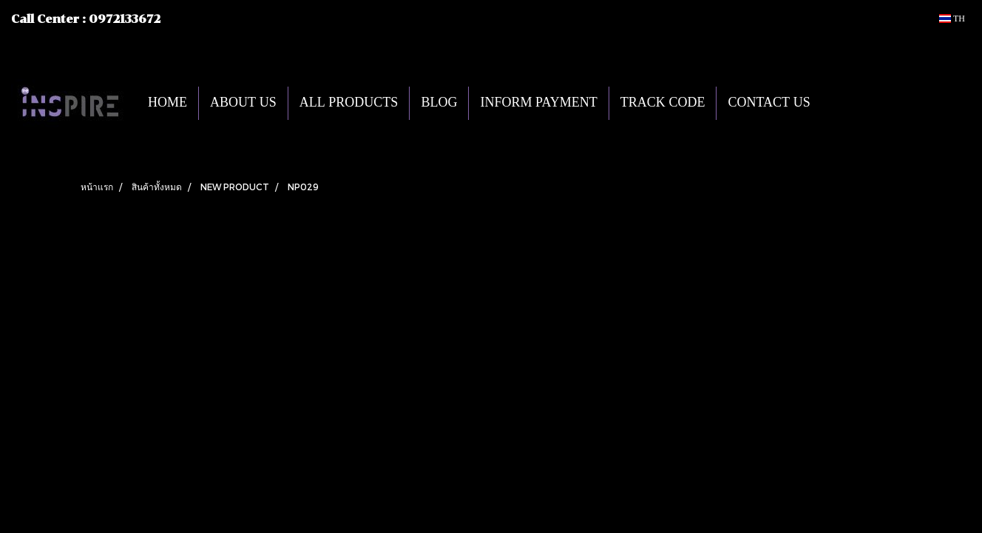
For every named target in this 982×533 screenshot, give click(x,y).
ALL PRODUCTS (349, 103)
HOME (167, 103)
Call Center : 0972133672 (85, 19)
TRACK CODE (662, 103)
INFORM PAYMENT (538, 103)
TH (952, 18)
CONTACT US (769, 103)
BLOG (439, 103)
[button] (844, 103)
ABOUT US (243, 103)
